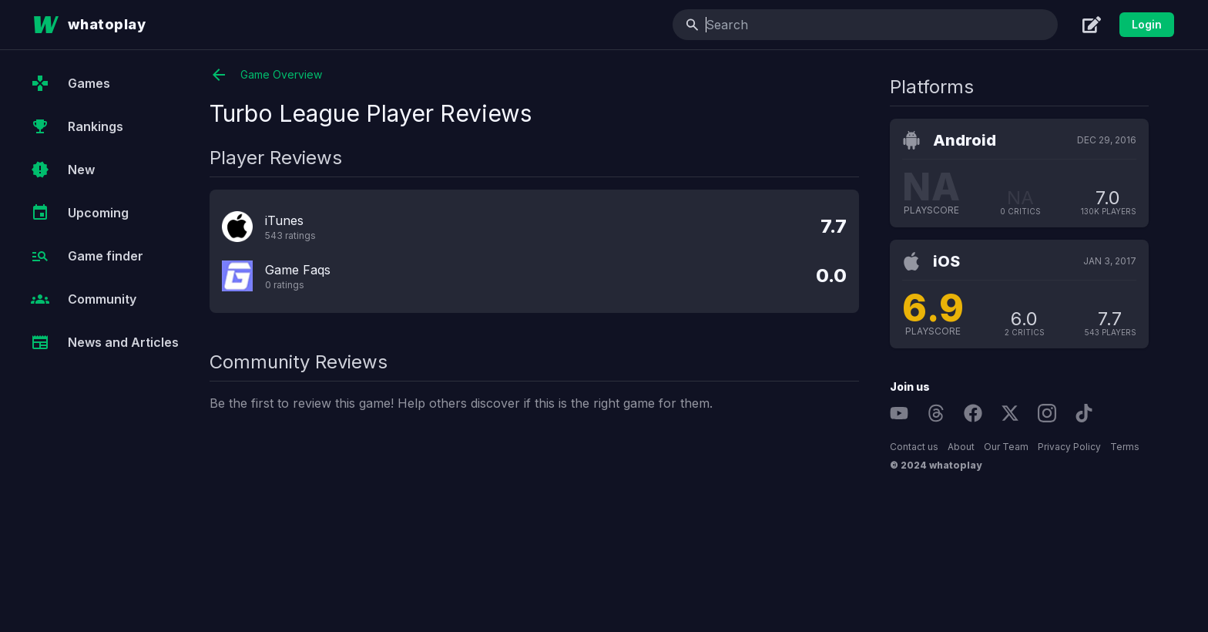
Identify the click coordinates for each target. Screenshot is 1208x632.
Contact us (914, 446)
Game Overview (266, 74)
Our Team (1006, 446)
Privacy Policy (1069, 446)
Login (1147, 24)
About (961, 446)
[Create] (1091, 24)
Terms (1124, 446)
